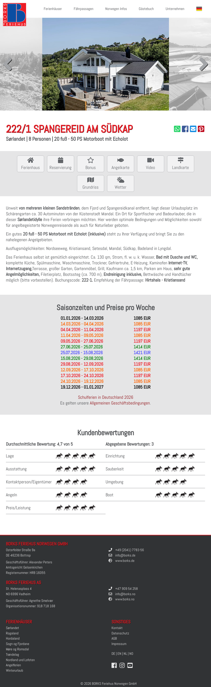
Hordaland (13, 638)
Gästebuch (146, 8)
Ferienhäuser (53, 8)
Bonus (90, 163)
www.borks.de (124, 560)
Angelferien (13, 665)
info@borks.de (125, 555)
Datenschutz (120, 633)
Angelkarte (120, 163)
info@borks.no (125, 594)
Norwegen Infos (116, 8)
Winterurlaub (14, 670)
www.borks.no (124, 599)
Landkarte (180, 163)
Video (150, 163)
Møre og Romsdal (17, 649)
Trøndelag (12, 654)
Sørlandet (12, 628)
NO (131, 653)
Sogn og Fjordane (17, 643)
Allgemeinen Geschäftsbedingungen (120, 403)
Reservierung (60, 163)
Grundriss (90, 183)
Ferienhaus (30, 163)
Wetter (120, 183)
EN (119, 653)
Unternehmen (175, 8)
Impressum (119, 643)
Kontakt (117, 628)
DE (113, 653)
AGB (114, 638)
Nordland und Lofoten (20, 660)
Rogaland (12, 633)
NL (125, 653)
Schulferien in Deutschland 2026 (105, 397)
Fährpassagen (83, 8)
